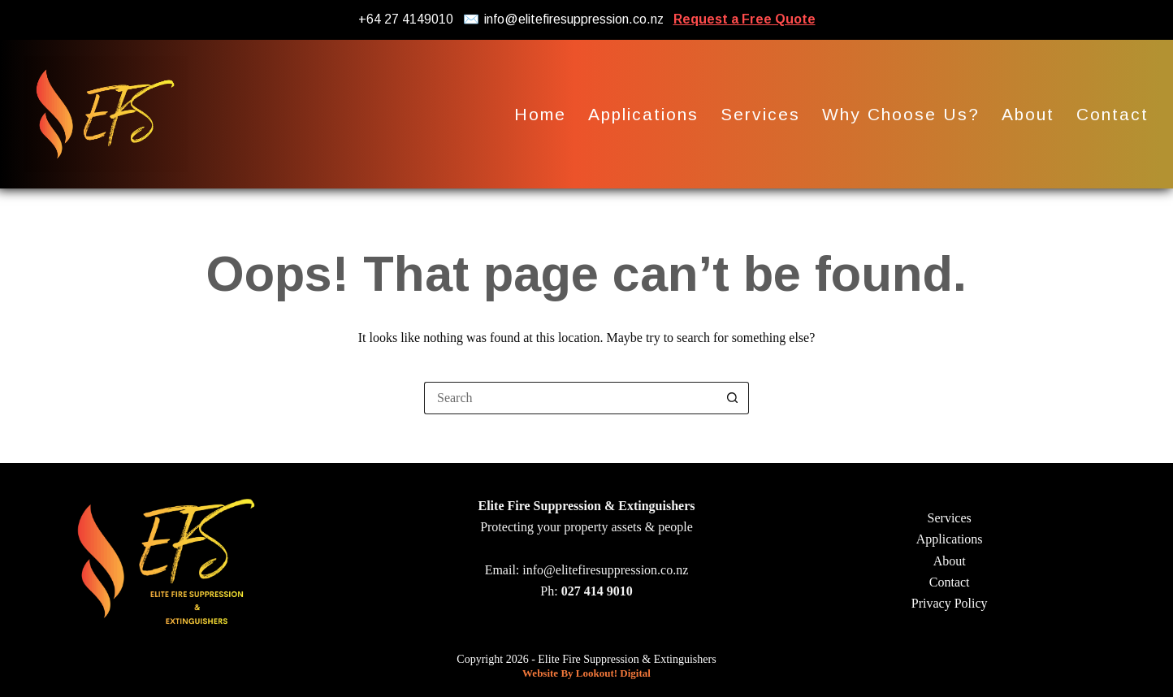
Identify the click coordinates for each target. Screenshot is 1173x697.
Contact (1112, 114)
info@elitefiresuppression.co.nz (574, 19)
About (1028, 114)
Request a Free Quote (744, 19)
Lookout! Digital (613, 673)
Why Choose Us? (901, 114)
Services (760, 114)
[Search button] (732, 398)
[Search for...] (570, 398)
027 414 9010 (597, 591)
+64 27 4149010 (405, 19)
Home (540, 114)
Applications (643, 114)
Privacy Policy (949, 603)
